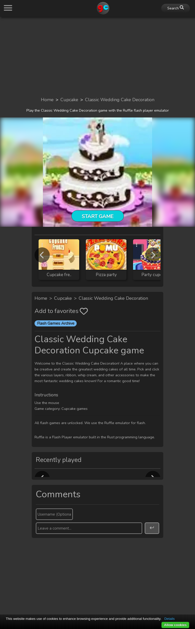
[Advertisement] (97, 56)
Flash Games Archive (55, 323)
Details (169, 619)
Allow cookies (175, 625)
